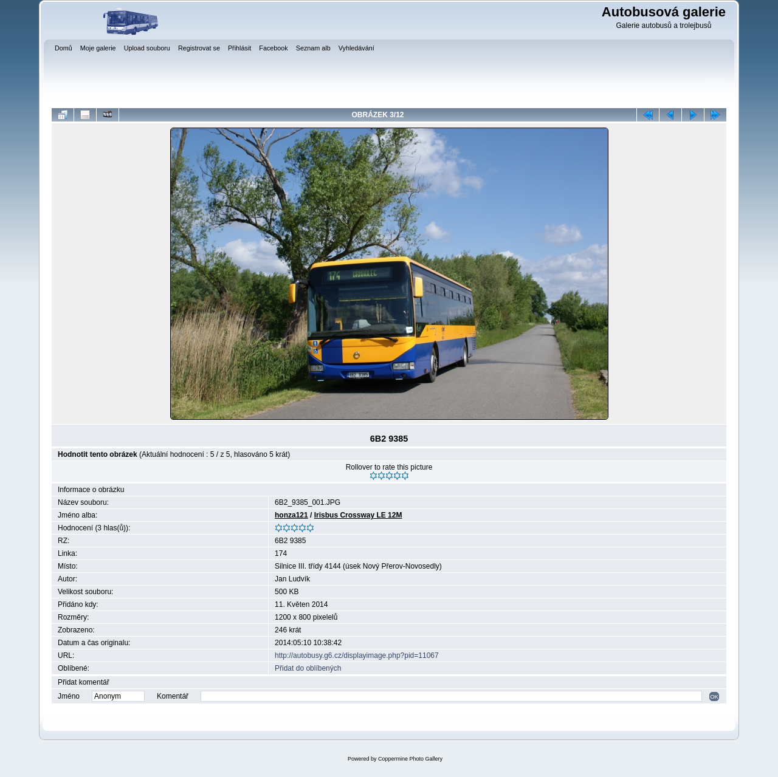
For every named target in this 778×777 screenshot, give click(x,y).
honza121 (291, 515)
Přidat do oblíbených (308, 668)
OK (714, 696)
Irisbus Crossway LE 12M (358, 515)
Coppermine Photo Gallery (410, 759)
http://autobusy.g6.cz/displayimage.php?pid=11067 (357, 655)
